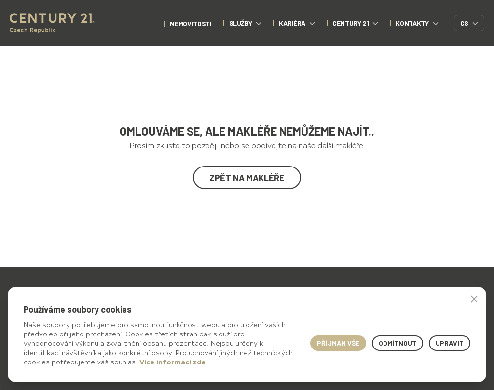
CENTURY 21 (355, 23)
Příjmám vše (338, 343)
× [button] (474, 298)
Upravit (450, 343)
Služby (245, 23)
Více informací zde (172, 361)
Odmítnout (397, 343)
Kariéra (297, 23)
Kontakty (417, 23)
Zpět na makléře (247, 177)
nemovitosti (190, 23)
